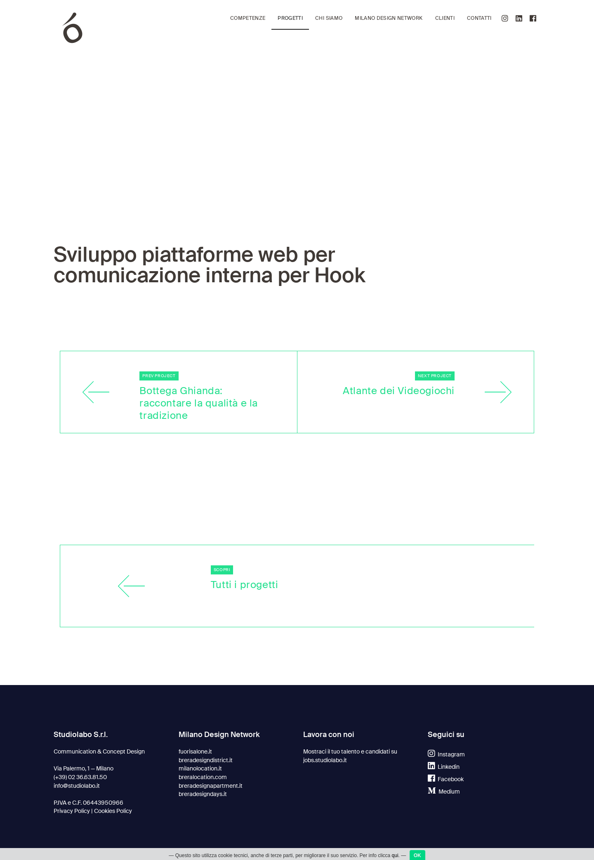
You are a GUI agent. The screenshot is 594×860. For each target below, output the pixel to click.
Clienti (445, 18)
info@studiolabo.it (77, 785)
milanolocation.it (200, 768)
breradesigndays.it (203, 794)
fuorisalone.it (195, 751)
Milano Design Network (388, 18)
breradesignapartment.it (211, 785)
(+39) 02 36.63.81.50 (80, 777)
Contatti (479, 18)
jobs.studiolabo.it (325, 760)
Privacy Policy (72, 811)
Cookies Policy (113, 811)
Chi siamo (328, 18)
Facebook (446, 779)
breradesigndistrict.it (206, 760)
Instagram (446, 754)
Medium (444, 791)
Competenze (247, 18)
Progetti (290, 18)
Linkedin (444, 766)
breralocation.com (203, 777)
